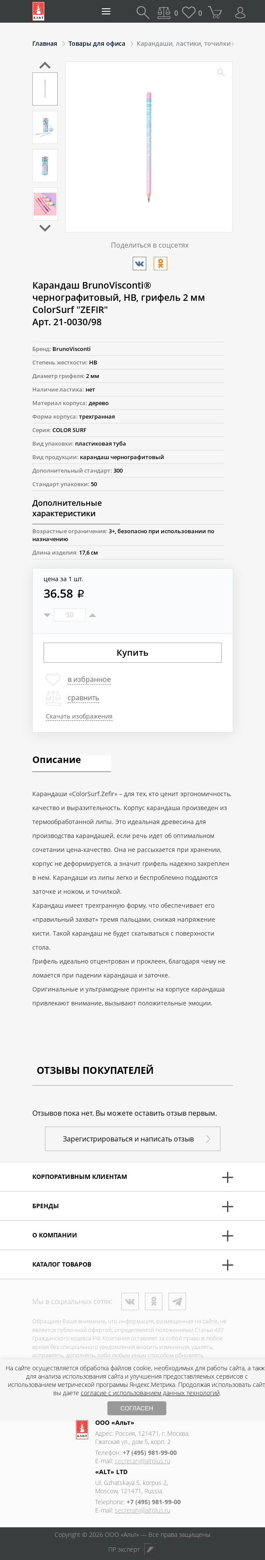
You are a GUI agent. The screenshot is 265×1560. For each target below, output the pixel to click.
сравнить (83, 697)
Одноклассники (153, 1301)
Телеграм (177, 1301)
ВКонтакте (130, 1301)
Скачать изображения (79, 716)
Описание (56, 760)
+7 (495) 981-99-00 (150, 1452)
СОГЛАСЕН (136, 1408)
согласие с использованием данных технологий (150, 1393)
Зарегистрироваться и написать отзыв (128, 1139)
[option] (45, 89)
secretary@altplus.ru (142, 1461)
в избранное (89, 679)
